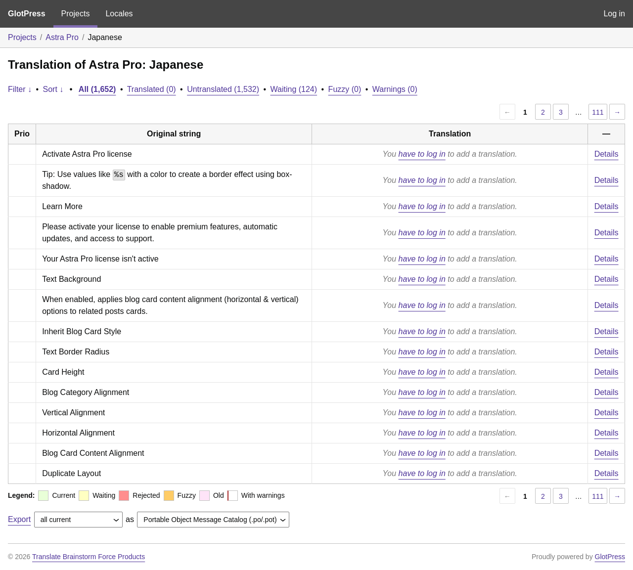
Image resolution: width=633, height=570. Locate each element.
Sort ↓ (53, 89)
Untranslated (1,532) (223, 89)
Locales (119, 13)
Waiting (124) (294, 89)
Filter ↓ (20, 89)
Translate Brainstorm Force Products (88, 557)
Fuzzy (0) (345, 89)
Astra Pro (62, 37)
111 (597, 112)
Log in (614, 13)
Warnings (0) (394, 89)
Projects (75, 13)
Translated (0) (151, 89)
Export (19, 519)
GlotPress (26, 13)
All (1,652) (97, 89)
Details (606, 154)
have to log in (422, 154)
